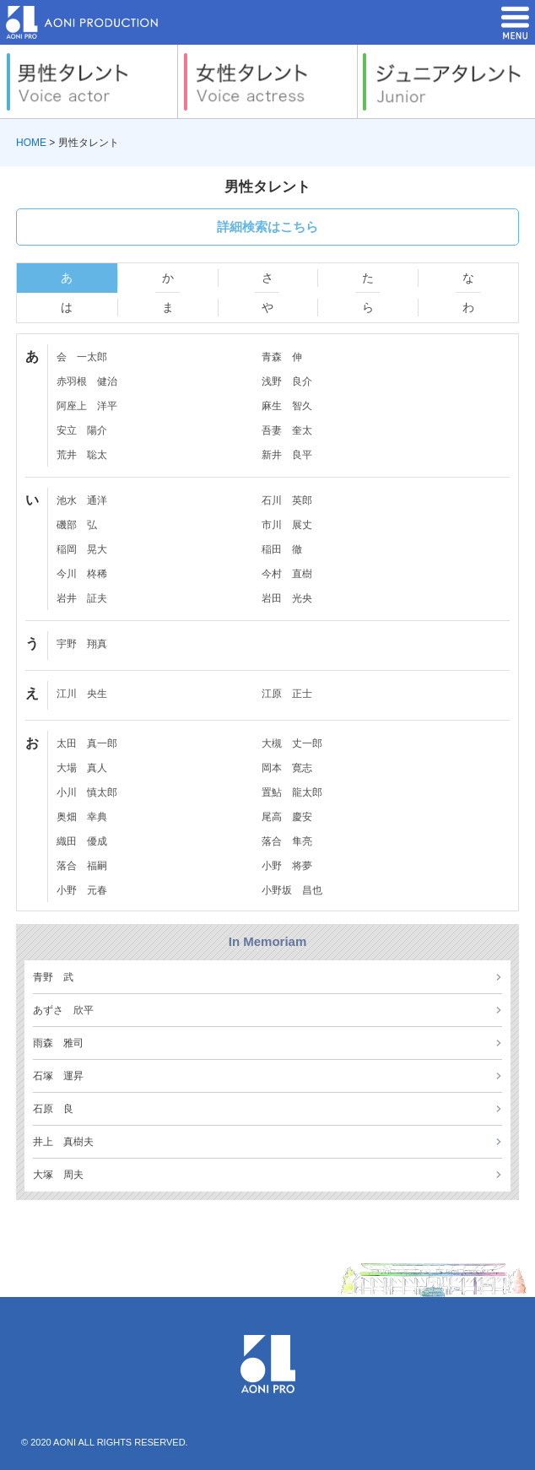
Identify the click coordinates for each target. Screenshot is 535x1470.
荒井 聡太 (82, 455)
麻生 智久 (287, 406)
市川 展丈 (287, 525)
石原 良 (53, 1109)
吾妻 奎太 (287, 430)
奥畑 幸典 (82, 817)
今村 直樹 (287, 574)
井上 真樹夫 (63, 1142)
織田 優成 (82, 841)
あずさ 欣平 (63, 1010)
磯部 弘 (77, 525)
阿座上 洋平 (87, 406)
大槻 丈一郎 (292, 743)
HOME (31, 143)
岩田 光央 (287, 598)
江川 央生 (82, 694)
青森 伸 (282, 357)
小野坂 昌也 (292, 890)
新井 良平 (287, 455)
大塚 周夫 (58, 1175)
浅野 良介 (287, 381)
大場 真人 (82, 768)
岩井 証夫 (82, 598)
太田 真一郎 (87, 743)
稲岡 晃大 (82, 549)
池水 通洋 (82, 500)
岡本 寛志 (287, 768)
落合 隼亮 (287, 841)
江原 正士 (287, 694)
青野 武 (53, 977)
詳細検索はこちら (267, 226)
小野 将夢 (287, 866)
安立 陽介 (82, 430)
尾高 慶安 (287, 817)
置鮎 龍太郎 (292, 792)
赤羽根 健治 (87, 381)
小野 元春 (82, 890)
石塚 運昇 (58, 1076)
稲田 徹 (282, 549)
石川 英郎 (287, 500)
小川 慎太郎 (87, 792)
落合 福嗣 (82, 866)
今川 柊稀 (82, 574)
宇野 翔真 (82, 644)
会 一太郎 (82, 357)
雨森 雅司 (58, 1043)
